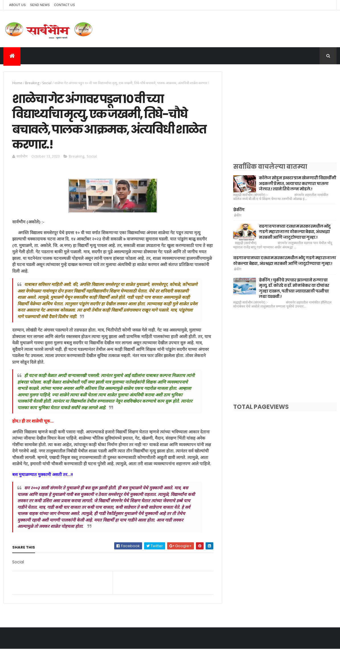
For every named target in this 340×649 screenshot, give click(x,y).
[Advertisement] (285, 111)
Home (17, 83)
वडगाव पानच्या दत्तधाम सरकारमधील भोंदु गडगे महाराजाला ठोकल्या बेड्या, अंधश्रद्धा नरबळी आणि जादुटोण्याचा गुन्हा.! (295, 231)
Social (47, 83)
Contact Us (64, 5)
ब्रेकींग (238, 210)
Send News (40, 5)
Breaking (32, 83)
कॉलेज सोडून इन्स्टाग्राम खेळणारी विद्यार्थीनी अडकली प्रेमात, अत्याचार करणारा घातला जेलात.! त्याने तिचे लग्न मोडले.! (297, 183)
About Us (17, 5)
